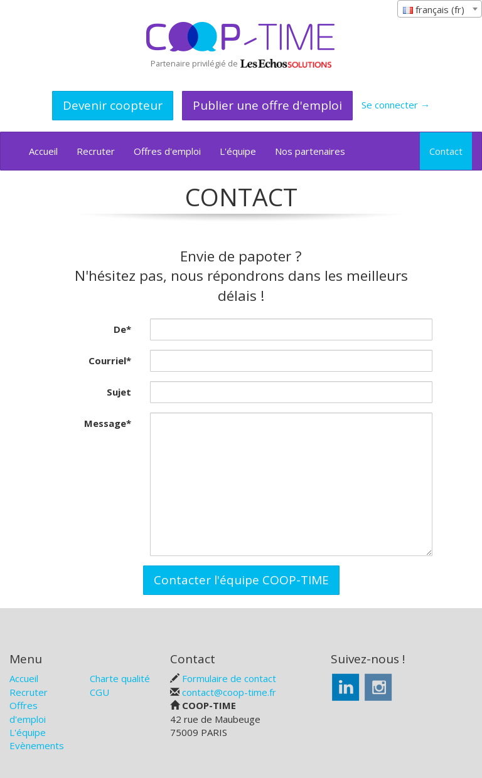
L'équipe (238, 151)
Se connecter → (396, 104)
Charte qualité (120, 678)
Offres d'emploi (167, 151)
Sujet (119, 392)
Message (107, 423)
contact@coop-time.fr (229, 692)
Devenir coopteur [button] (113, 105)
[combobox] (439, 9)
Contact (446, 151)
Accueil (43, 151)
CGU (99, 692)
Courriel (109, 360)
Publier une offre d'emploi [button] (267, 105)
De (122, 329)
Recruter (96, 151)
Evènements (36, 745)
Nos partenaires (310, 151)
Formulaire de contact (229, 678)
